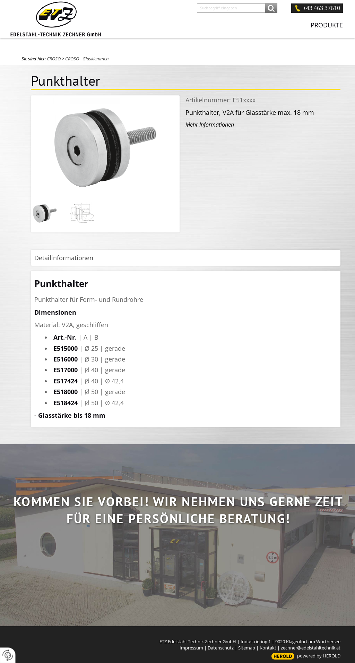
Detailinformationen (63, 258)
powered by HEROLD (318, 656)
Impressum (191, 648)
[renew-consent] (8, 655)
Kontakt (268, 648)
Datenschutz (221, 648)
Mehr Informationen (209, 124)
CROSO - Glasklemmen (87, 59)
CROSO (54, 59)
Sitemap (246, 648)
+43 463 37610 (321, 8)
